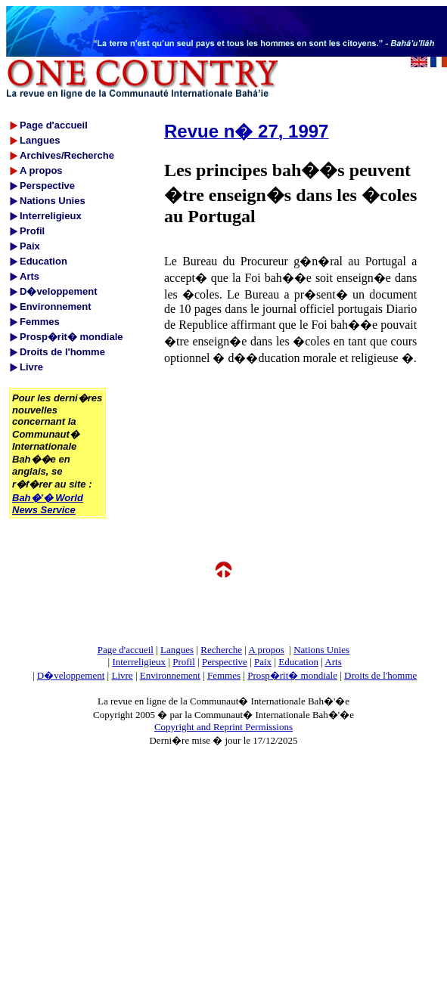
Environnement (170, 675)
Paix (263, 661)
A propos (266, 649)
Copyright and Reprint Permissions (223, 726)
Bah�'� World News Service (47, 503)
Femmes (224, 675)
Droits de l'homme (380, 675)
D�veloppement (71, 675)
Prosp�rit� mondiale (292, 675)
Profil (183, 661)
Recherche (221, 649)
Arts (332, 661)
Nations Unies (321, 649)
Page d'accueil (126, 649)
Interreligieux (139, 661)
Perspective (224, 661)
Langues (177, 649)
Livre (121, 675)
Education (298, 661)
